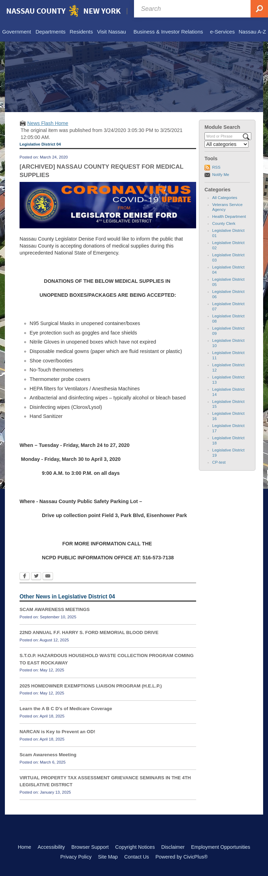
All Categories (224, 198)
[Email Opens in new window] (48, 576)
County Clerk (224, 223)
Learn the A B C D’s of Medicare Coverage (66, 708)
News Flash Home (47, 123)
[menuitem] (16, 32)
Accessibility (51, 847)
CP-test (218, 462)
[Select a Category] (226, 144)
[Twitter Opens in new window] (36, 576)
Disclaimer (173, 847)
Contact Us (136, 857)
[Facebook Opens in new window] (25, 576)
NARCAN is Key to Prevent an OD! (57, 731)
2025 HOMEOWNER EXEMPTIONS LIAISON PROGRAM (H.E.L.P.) (91, 686)
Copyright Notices (135, 847)
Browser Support (90, 847)
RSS (216, 167)
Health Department (229, 216)
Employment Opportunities (221, 847)
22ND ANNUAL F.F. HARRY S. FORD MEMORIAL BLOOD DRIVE (89, 632)
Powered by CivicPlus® (181, 857)
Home (24, 847)
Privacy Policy (76, 857)
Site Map (108, 857)
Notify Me (220, 174)
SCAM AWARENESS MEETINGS (55, 609)
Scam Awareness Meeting (48, 754)
